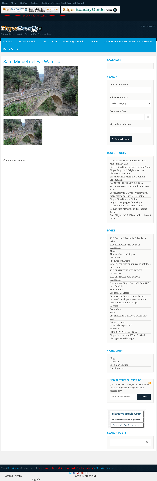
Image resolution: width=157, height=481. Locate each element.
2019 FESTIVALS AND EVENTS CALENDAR (128, 41)
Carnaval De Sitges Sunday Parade (127, 296)
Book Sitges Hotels (73, 41)
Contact (34, 3)
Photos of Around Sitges (122, 254)
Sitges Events (13, 468)
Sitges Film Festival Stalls (123, 199)
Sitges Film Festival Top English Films (130, 167)
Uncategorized (117, 368)
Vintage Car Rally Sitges (122, 338)
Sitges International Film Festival (127, 335)
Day (44, 41)
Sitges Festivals (27, 41)
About (13, 3)
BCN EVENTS (10, 48)
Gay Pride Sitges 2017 (121, 325)
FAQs (112, 312)
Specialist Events (119, 365)
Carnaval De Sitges (119, 293)
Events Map (116, 309)
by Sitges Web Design (103, 468)
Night (55, 41)
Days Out (8, 41)
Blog (112, 358)
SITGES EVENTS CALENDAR (124, 332)
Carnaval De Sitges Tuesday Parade (128, 299)
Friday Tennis (117, 322)
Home (5, 3)
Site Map (23, 3)
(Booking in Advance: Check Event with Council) (63, 3)
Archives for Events (120, 260)
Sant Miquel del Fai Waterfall (33, 61)
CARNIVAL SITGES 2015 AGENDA (126, 183)
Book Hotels (116, 289)
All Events (115, 257)
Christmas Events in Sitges (124, 302)
